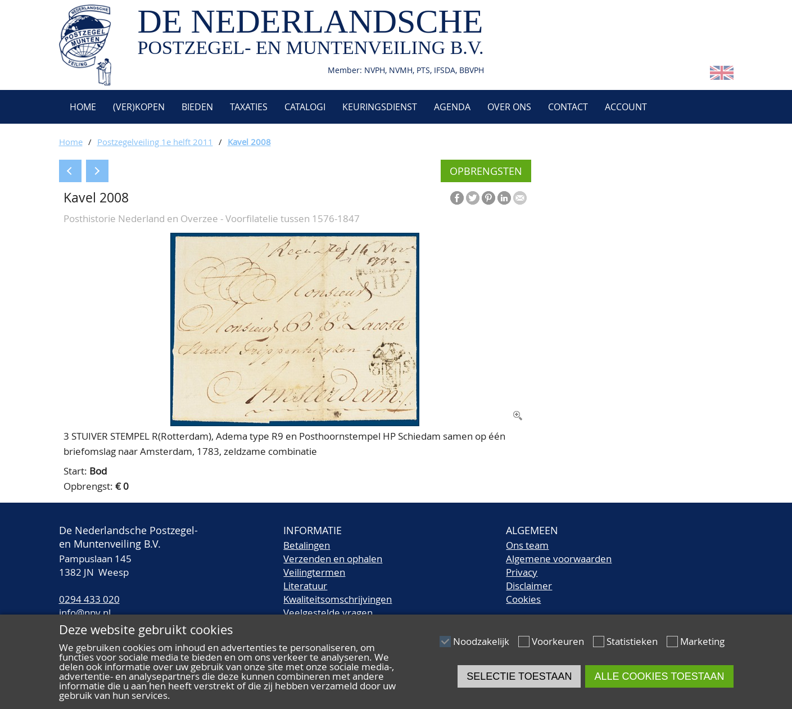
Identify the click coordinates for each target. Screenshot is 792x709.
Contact (568, 107)
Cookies (523, 599)
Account (626, 107)
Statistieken (632, 641)
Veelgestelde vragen (328, 612)
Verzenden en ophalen (332, 558)
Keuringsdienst (379, 107)
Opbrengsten (486, 171)
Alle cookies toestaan (659, 676)
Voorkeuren (558, 641)
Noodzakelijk (481, 641)
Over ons (509, 107)
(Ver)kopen (139, 107)
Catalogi (304, 107)
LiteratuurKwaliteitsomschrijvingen (337, 592)
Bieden (197, 107)
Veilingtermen (314, 572)
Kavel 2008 (249, 141)
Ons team (527, 545)
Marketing (702, 641)
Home (81, 107)
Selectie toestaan (519, 676)
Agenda (452, 107)
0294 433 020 (89, 599)
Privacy (521, 572)
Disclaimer (529, 585)
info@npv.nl (85, 612)
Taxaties (249, 107)
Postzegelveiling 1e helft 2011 (155, 141)
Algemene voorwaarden (559, 558)
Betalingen (306, 545)
